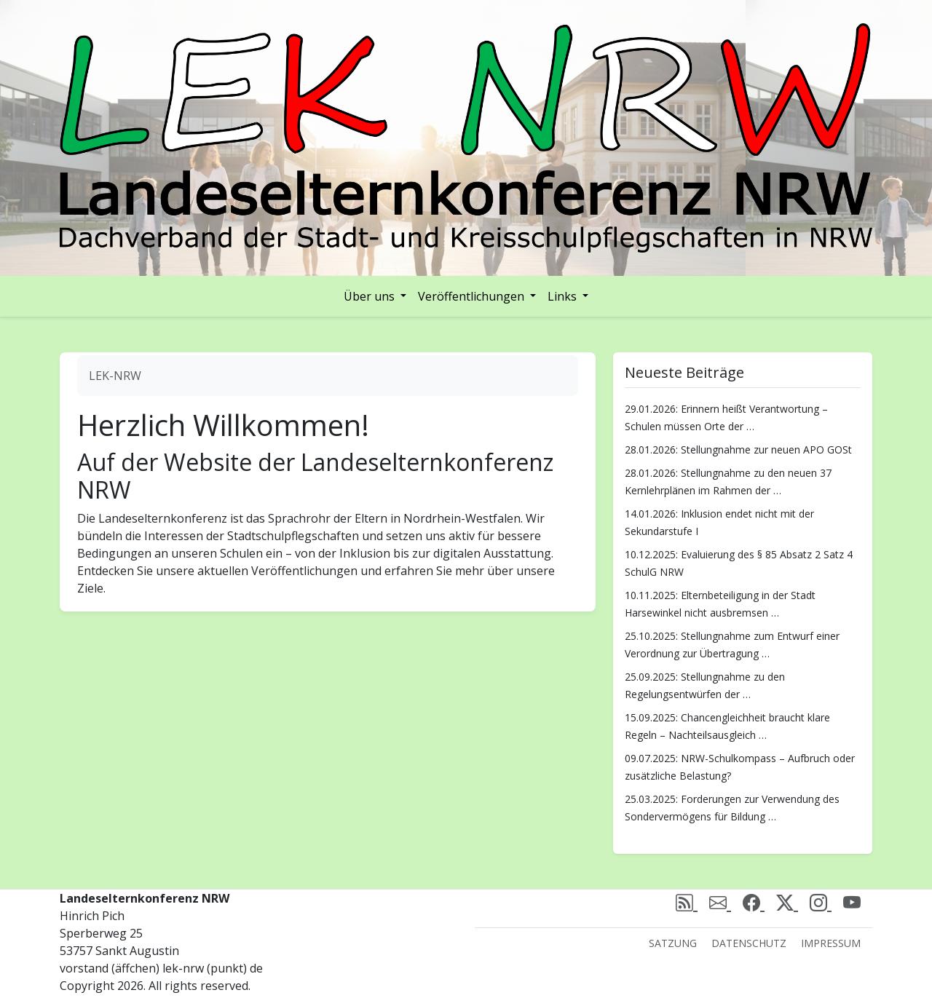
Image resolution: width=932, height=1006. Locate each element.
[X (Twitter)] (787, 902)
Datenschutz (748, 943)
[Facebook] (754, 902)
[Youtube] (852, 902)
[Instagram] (821, 902)
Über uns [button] (371, 296)
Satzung (673, 943)
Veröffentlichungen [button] (472, 296)
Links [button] (564, 296)
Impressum (831, 943)
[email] (720, 902)
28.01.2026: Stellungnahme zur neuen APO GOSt (738, 449)
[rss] (687, 902)
